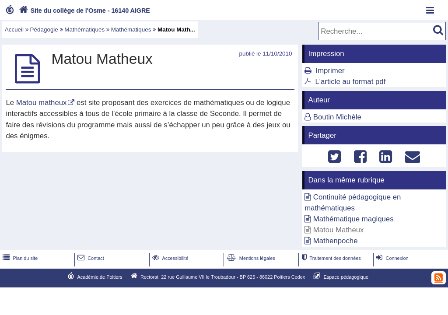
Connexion (391, 258)
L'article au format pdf (350, 81)
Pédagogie (44, 29)
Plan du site (19, 258)
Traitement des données (330, 258)
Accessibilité (169, 258)
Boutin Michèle (337, 117)
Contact (90, 258)
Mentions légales (250, 258)
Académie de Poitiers (99, 276)
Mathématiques (84, 29)
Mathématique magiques (353, 219)
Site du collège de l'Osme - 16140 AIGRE (83, 10)
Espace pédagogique (346, 276)
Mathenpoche (335, 241)
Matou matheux (41, 102)
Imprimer (329, 70)
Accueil (14, 29)
